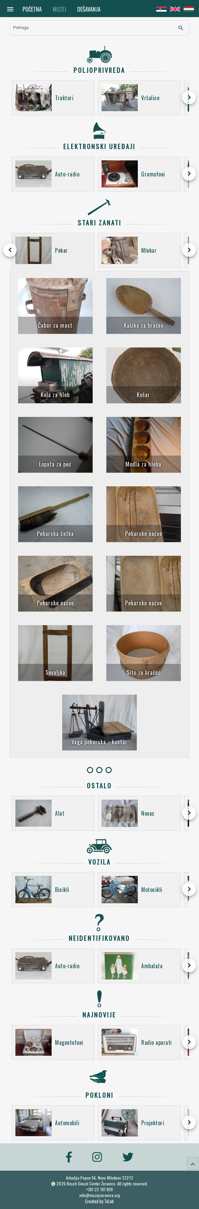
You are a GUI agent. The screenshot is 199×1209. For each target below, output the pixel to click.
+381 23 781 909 (99, 1189)
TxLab (109, 1201)
